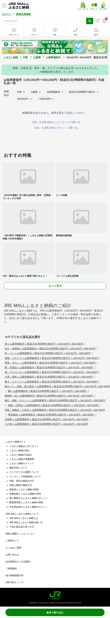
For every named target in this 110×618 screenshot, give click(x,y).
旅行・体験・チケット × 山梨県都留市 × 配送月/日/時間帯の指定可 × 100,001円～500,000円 (55, 400)
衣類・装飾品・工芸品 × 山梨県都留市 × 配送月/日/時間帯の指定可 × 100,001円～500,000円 (55, 410)
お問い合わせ (12, 554)
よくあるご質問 (13, 547)
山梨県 (37, 57)
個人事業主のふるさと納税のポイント (28, 498)
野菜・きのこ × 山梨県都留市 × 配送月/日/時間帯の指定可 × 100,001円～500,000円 (50, 362)
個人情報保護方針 (15, 575)
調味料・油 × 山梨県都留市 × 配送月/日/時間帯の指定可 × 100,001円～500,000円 (49, 395)
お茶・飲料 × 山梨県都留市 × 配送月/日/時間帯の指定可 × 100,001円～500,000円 (49, 376)
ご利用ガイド (12, 540)
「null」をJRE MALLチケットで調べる (55, 127)
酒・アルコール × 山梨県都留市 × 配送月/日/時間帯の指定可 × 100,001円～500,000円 (51, 372)
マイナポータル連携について (24, 472)
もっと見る (55, 285)
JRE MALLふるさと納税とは (23, 518)
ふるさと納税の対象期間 (21, 459)
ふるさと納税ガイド (16, 441)
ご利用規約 (11, 568)
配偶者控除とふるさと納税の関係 (26, 502)
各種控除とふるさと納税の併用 (25, 493)
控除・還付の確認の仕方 (21, 481)
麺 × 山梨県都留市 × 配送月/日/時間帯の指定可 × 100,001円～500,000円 (47, 391)
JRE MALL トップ (15, 582)
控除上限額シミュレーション (20, 533)
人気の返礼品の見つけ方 (21, 526)
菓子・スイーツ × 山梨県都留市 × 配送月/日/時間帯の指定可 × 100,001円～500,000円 (51, 381)
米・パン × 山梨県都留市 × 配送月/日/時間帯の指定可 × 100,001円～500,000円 (48, 353)
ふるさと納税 (10, 57)
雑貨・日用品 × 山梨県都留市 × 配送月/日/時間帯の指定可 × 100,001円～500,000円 (53, 405)
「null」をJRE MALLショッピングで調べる (55, 122)
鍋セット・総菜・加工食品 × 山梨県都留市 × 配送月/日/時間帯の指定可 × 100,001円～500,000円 (57, 386)
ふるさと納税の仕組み (20, 455)
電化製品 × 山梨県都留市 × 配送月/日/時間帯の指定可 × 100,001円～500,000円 (51, 414)
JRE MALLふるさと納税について (22, 514)
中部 (25, 57)
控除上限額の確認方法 (20, 485)
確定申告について (18, 467)
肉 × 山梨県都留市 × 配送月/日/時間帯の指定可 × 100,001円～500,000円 (44, 343)
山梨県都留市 (53, 57)
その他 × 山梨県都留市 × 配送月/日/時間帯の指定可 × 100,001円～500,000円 (46, 424)
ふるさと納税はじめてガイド (24, 446)
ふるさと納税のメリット (21, 463)
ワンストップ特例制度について (25, 476)
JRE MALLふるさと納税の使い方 (26, 522)
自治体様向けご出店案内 (18, 561)
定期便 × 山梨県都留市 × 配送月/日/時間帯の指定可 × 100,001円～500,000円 (47, 419)
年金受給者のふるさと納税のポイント (28, 507)
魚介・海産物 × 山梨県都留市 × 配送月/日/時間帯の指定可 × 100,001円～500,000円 (50, 348)
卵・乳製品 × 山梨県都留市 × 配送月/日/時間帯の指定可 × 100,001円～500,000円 (49, 367)
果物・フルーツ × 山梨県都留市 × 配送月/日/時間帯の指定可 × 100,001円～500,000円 (51, 358)
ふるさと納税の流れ (19, 450)
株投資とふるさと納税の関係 (24, 489)
